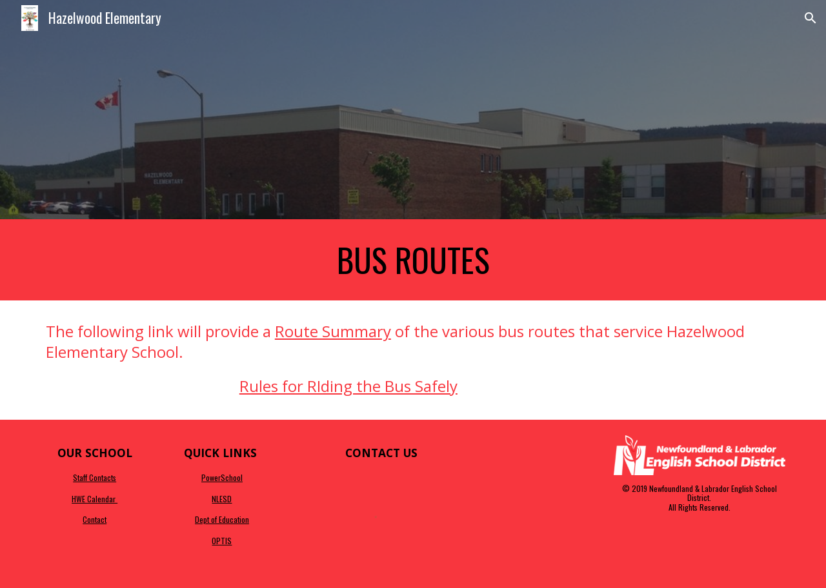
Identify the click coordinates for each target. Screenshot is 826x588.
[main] (413, 260)
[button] (810, 18)
